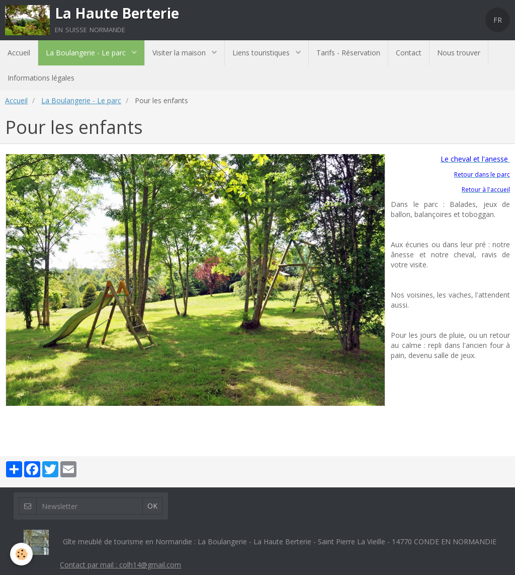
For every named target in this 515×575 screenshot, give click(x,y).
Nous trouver (458, 52)
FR (497, 20)
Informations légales (41, 78)
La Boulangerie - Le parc (87, 52)
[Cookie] (21, 554)
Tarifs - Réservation (348, 52)
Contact (408, 52)
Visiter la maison (180, 52)
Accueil (19, 52)
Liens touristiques (262, 52)
